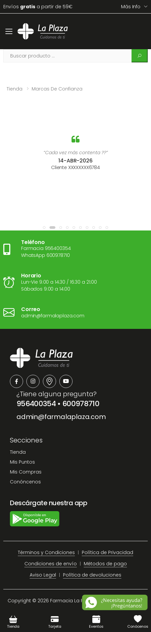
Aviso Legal (43, 575)
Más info (130, 6)
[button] (44, 227)
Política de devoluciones (92, 575)
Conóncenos (25, 481)
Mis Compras (26, 472)
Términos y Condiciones (46, 552)
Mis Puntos (22, 462)
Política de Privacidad (107, 552)
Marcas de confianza (57, 89)
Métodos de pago (105, 563)
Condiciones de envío (50, 563)
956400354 (36, 404)
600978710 (80, 404)
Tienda (14, 89)
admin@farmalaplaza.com (61, 416)
